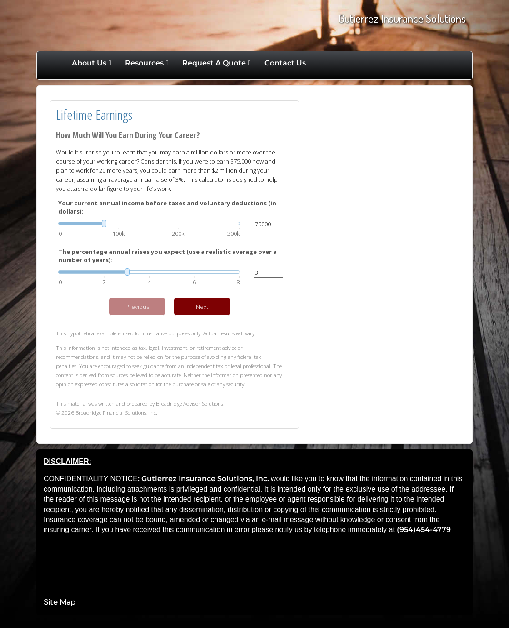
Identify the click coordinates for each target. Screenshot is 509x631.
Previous (137, 307)
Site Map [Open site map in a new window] (59, 602)
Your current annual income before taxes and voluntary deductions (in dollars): (167, 207)
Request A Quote (214, 63)
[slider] (149, 223)
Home (55, 63)
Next (202, 307)
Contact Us (285, 63)
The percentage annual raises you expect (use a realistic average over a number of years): (167, 256)
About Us (89, 63)
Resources (144, 63)
